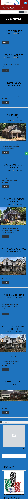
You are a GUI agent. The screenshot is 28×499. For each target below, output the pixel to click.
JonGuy (9, 88)
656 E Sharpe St (14, 55)
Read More (5, 42)
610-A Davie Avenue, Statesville (14, 250)
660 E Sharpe (14, 31)
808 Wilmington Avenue (14, 166)
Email (24, 448)
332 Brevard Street (14, 295)
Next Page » (7, 422)
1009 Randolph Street (14, 116)
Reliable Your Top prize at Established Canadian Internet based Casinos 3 (13, 466)
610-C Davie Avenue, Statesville (14, 327)
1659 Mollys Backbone (14, 84)
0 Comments (20, 33)
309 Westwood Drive (14, 383)
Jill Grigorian (9, 33)
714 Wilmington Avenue (14, 200)
